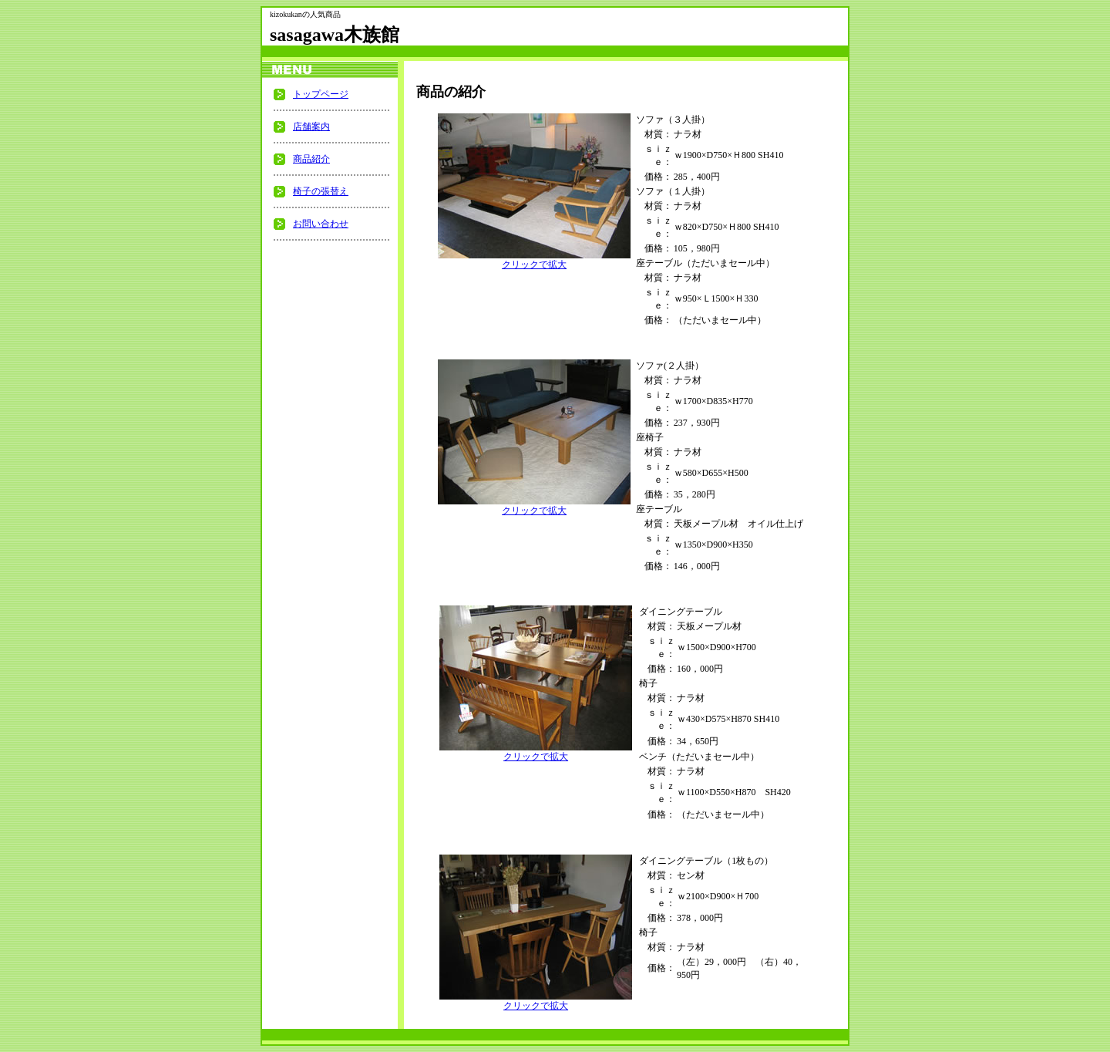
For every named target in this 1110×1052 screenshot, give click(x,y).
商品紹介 (311, 158)
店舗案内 (311, 126)
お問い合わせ (320, 223)
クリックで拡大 (534, 260)
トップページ (320, 94)
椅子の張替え (320, 191)
